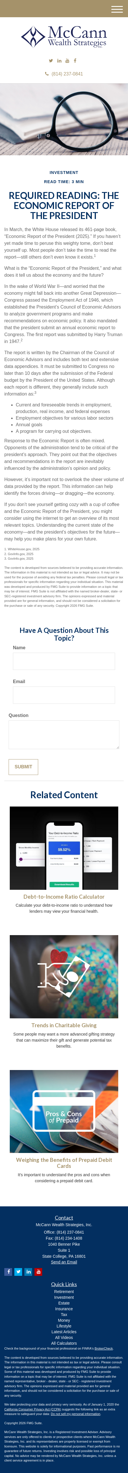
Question (18, 715)
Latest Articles (63, 1331)
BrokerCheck (104, 1348)
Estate (64, 1303)
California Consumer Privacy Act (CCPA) (32, 1409)
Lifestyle (64, 1326)
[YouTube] (67, 61)
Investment (64, 1297)
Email (19, 681)
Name (19, 647)
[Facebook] (75, 61)
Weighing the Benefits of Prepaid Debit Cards (64, 1163)
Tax (64, 1314)
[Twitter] (51, 61)
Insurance (64, 1309)
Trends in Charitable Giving (64, 1025)
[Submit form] (23, 767)
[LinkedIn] (59, 61)
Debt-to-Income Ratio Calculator (64, 897)
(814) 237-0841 (64, 73)
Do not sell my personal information (75, 1414)
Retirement (64, 1291)
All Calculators (64, 1343)
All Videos (64, 1337)
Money (64, 1320)
